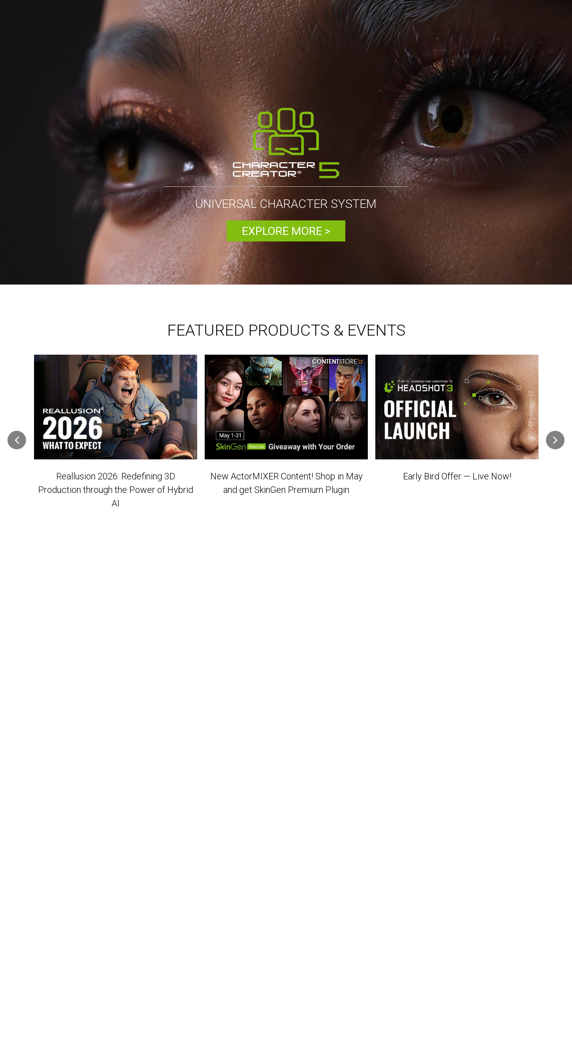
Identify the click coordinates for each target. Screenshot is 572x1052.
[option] (286, 143)
